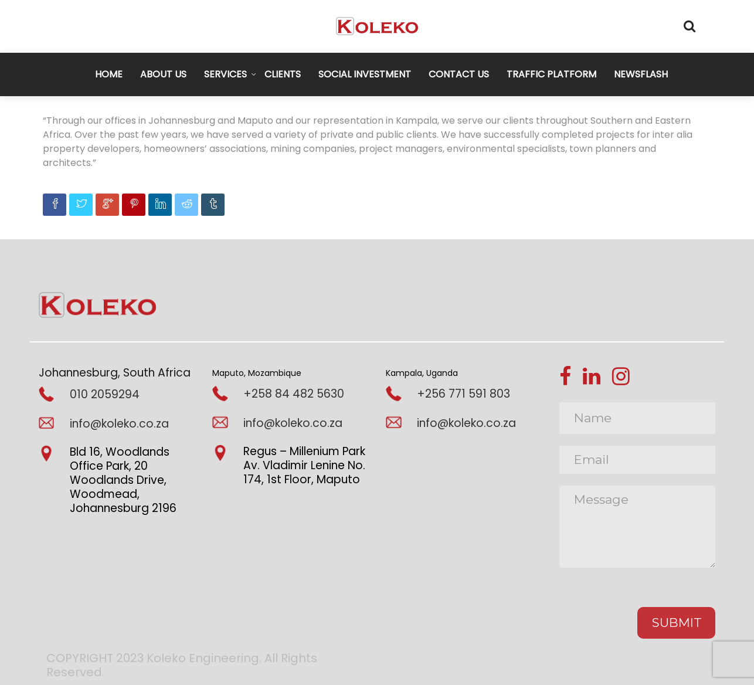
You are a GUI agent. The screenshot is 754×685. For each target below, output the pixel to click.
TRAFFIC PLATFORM (551, 74)
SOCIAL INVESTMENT (364, 74)
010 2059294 (105, 394)
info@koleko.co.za (119, 424)
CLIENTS (282, 74)
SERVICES (225, 74)
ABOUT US (163, 74)
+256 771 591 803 (463, 394)
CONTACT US (459, 74)
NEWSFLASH (641, 74)
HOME (109, 74)
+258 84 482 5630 (293, 394)
